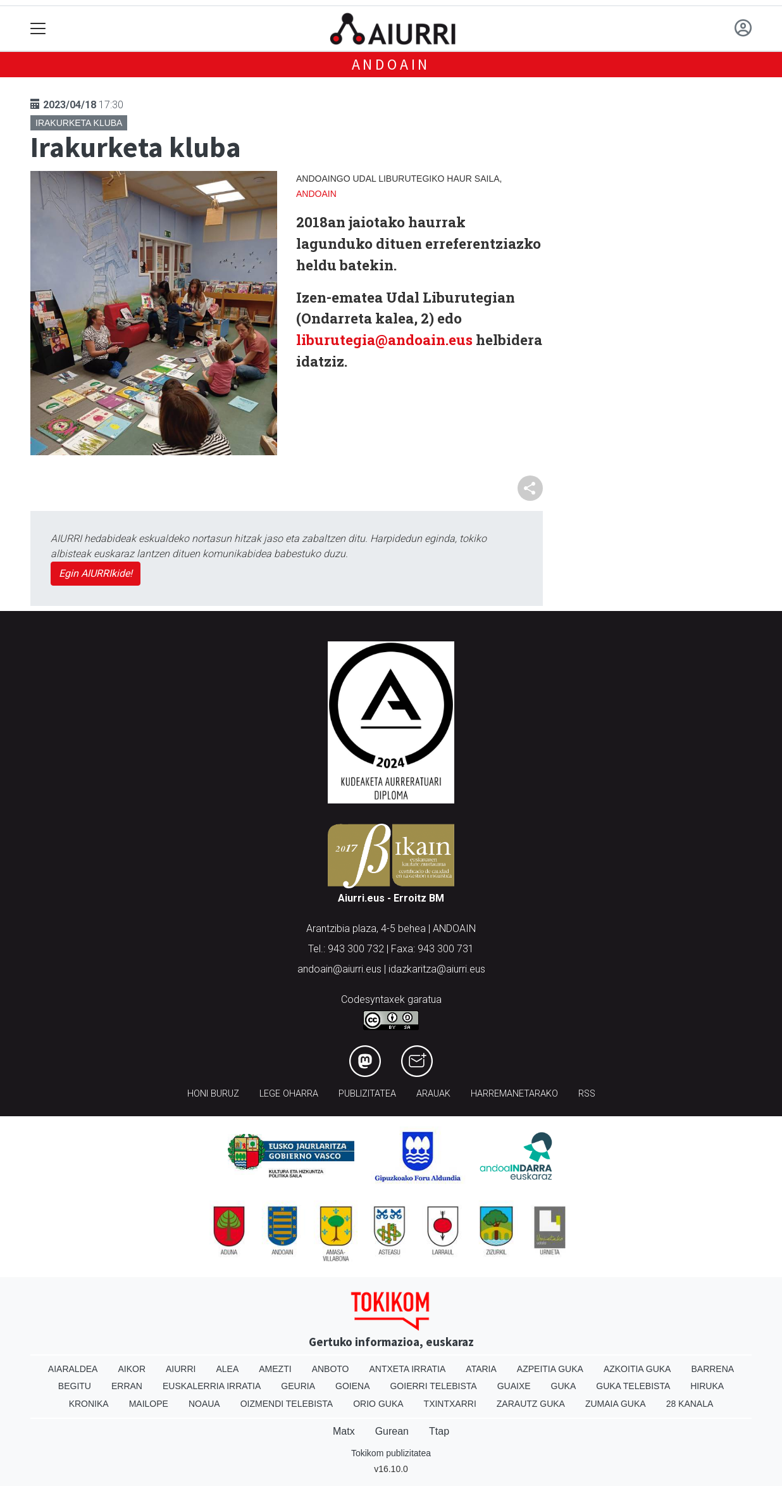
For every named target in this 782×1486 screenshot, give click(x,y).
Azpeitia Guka (550, 1369)
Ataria (481, 1369)
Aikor (132, 1369)
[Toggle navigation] (38, 29)
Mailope (148, 1404)
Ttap (439, 1431)
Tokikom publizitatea (391, 1453)
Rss (586, 1093)
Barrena (712, 1369)
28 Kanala (690, 1404)
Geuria (298, 1386)
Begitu (74, 1386)
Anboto (330, 1369)
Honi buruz (213, 1093)
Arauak (433, 1093)
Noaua (204, 1404)
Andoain (391, 64)
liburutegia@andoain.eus (384, 340)
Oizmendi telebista (286, 1404)
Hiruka (707, 1386)
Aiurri (181, 1369)
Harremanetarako (514, 1093)
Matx (344, 1431)
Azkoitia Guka (637, 1369)
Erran (126, 1386)
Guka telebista (633, 1386)
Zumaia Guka (615, 1404)
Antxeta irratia (407, 1369)
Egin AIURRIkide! (95, 573)
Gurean (392, 1431)
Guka (563, 1386)
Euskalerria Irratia (212, 1386)
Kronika (89, 1404)
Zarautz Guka (531, 1404)
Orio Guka (378, 1404)
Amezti (275, 1369)
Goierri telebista (433, 1386)
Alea (227, 1369)
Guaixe (514, 1386)
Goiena (352, 1386)
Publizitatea (367, 1093)
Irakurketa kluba (78, 123)
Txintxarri (450, 1404)
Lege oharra (288, 1093)
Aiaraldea (73, 1369)
